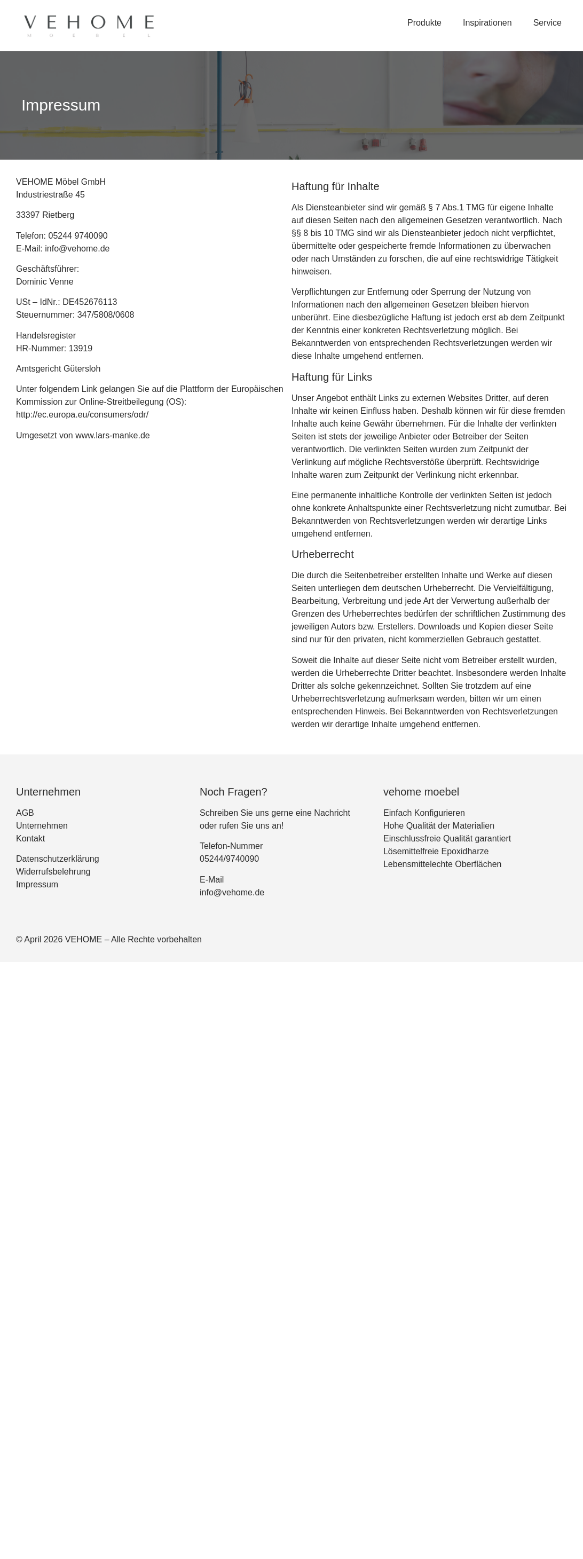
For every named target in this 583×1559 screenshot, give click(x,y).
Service (547, 22)
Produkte (424, 22)
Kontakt (30, 838)
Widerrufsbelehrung (53, 871)
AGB (25, 812)
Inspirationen (487, 22)
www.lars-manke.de (112, 435)
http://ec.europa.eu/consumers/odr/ (82, 414)
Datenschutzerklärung (57, 858)
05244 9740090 (77, 235)
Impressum (37, 884)
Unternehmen (42, 825)
